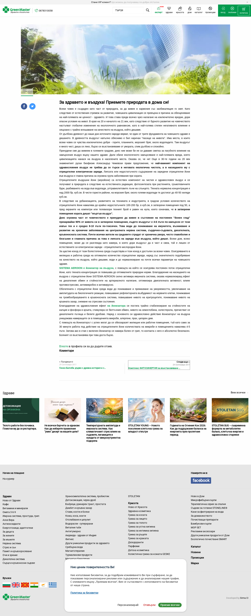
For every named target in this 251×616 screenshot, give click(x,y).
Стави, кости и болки (77, 511)
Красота (133, 503)
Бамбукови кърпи (201, 523)
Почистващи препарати (204, 519)
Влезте (63, 346)
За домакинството (201, 515)
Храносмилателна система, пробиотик (87, 496)
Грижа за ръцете (137, 534)
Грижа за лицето (137, 518)
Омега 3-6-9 (9, 512)
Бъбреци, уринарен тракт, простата (85, 504)
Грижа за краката (138, 538)
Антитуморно (73, 531)
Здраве (7, 496)
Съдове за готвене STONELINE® (209, 508)
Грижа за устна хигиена (141, 526)
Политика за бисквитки (84, 592)
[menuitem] (244, 10)
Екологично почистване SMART (209, 539)
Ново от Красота (137, 507)
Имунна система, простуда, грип (21, 516)
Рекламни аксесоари (203, 531)
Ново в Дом (197, 496)
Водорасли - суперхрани (79, 523)
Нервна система (12, 543)
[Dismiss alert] (247, 2)
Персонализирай (127, 605)
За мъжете (9, 539)
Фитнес (69, 539)
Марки (195, 563)
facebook (201, 480)
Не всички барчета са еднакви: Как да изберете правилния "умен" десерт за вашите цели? (62, 428)
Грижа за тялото (137, 522)
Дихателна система (14, 559)
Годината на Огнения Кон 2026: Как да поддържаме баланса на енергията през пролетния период (188, 430)
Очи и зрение (10, 555)
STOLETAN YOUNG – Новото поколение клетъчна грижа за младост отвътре (145, 428)
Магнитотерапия (75, 550)
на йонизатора (116, 305)
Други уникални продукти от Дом (210, 535)
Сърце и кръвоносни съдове (19, 563)
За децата (8, 531)
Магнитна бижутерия (77, 558)
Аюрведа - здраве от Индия (80, 535)
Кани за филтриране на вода (207, 511)
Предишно (66, 362)
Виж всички (239, 392)
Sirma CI (244, 598)
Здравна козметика (139, 511)
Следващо (183, 362)
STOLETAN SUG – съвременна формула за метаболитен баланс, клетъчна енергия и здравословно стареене (228, 430)
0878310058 (46, 10)
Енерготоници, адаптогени (18, 527)
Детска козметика (138, 550)
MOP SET (196, 527)
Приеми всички (170, 605)
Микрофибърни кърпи (203, 500)
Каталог (196, 546)
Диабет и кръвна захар (78, 508)
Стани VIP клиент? (101, 2)
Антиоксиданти (11, 523)
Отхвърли (149, 605)
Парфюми (133, 546)
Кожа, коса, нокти (75, 515)
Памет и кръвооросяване (17, 551)
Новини (196, 552)
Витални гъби (73, 527)
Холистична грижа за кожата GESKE (149, 554)
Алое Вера (8, 520)
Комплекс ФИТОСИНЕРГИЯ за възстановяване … (154, 368)
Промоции (197, 557)
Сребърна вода (74, 547)
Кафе (6, 504)
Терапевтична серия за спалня (208, 504)
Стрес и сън (9, 547)
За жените (8, 535)
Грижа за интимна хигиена (143, 530)
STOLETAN (134, 496)
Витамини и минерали (15, 508)
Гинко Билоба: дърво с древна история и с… (82, 368)
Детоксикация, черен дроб (80, 500)
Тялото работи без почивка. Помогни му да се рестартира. (20, 427)
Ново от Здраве (11, 500)
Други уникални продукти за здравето (87, 543)
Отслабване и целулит (78, 519)
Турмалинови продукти (78, 554)
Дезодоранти (135, 542)
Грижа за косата (137, 515)
